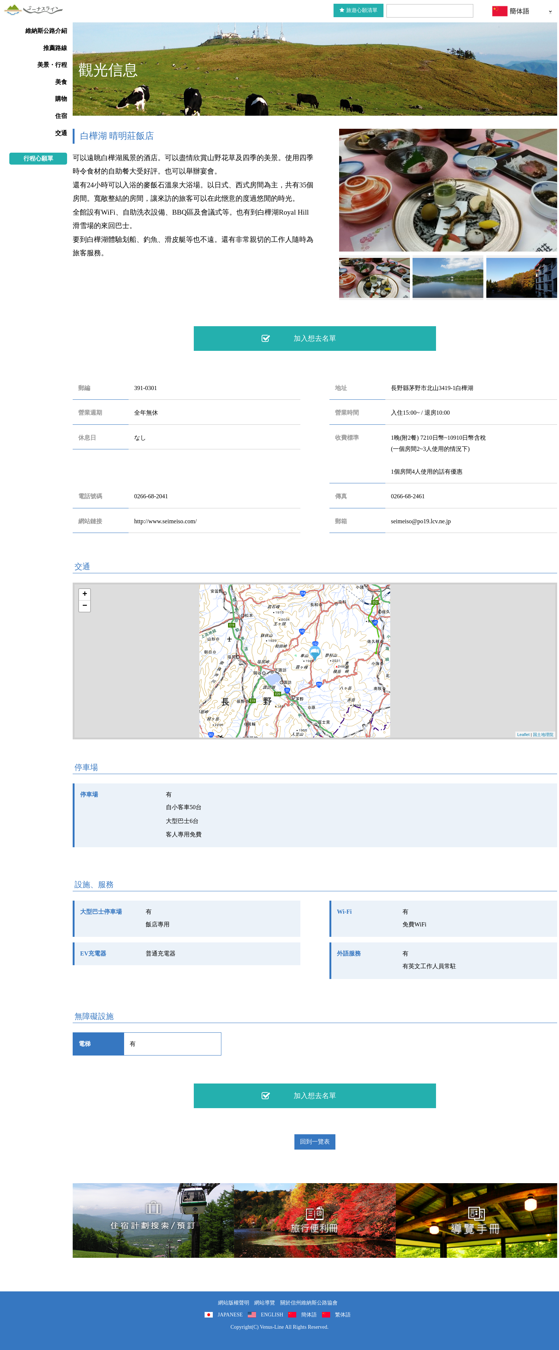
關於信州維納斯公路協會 (309, 1303)
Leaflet (523, 734)
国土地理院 (543, 734)
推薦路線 (55, 48)
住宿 (61, 116)
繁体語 (343, 1315)
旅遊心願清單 (358, 10)
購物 (61, 99)
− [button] (84, 606)
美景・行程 (52, 65)
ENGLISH (272, 1315)
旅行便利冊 (314, 1220)
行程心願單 (38, 158)
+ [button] (84, 594)
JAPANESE (230, 1315)
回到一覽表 (315, 1141)
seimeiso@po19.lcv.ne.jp (421, 521)
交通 (61, 133)
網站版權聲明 (233, 1303)
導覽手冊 (476, 1220)
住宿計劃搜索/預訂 (153, 1220)
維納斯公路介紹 (46, 31)
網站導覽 (264, 1303)
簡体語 (309, 1315)
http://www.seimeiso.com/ (165, 521)
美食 (61, 82)
